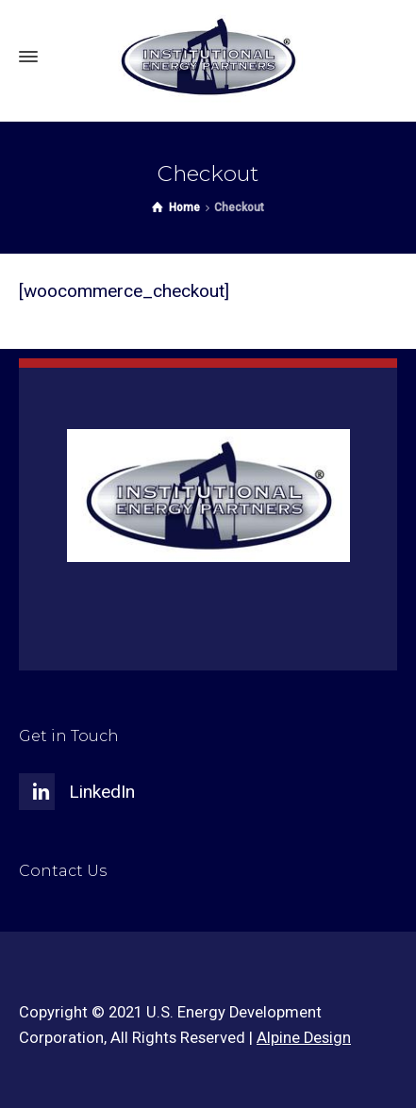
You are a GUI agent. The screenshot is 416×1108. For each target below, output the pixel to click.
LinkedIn (102, 791)
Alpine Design (304, 1038)
